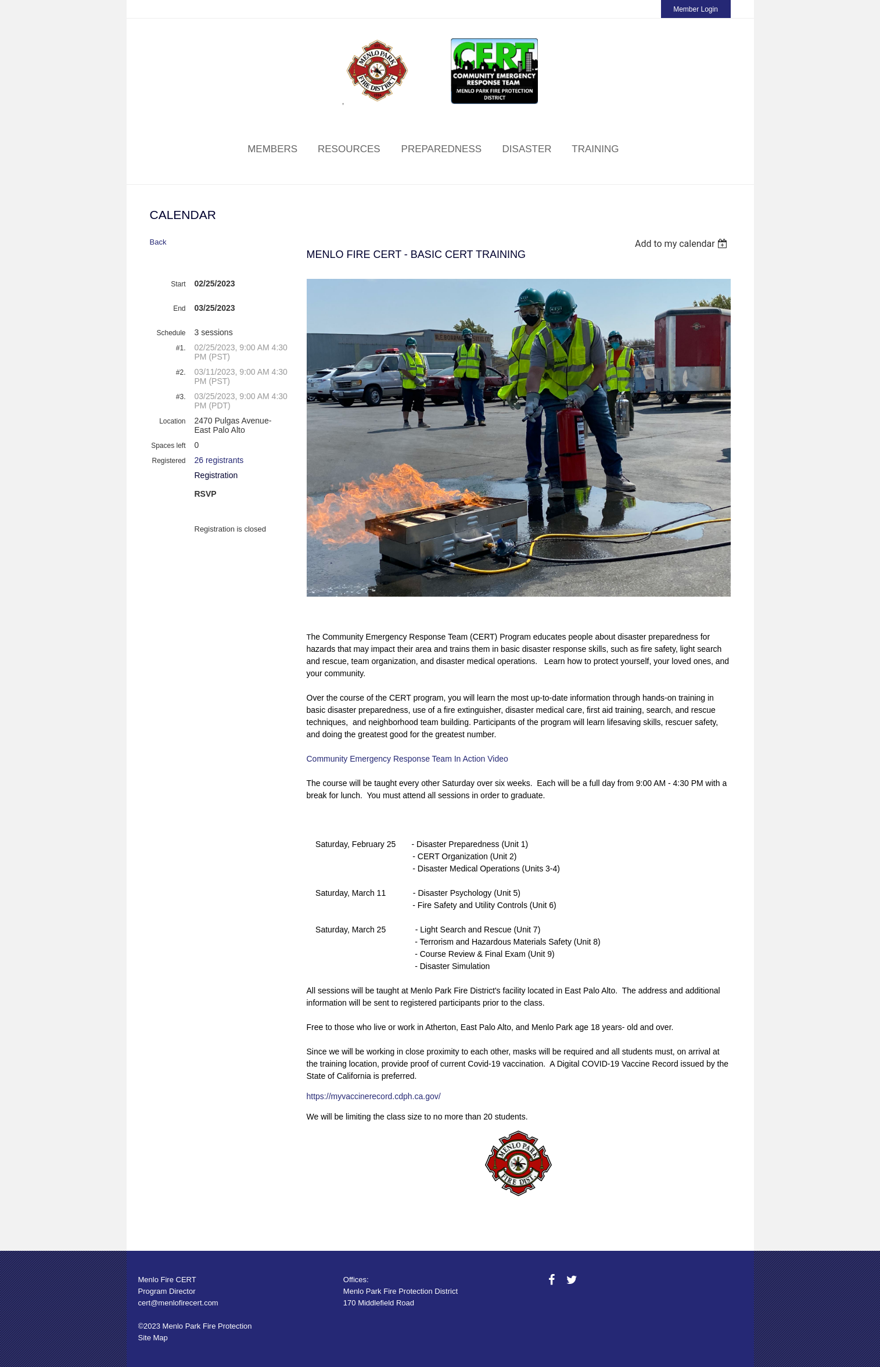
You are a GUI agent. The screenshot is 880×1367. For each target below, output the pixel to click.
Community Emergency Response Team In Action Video (409, 758)
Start (178, 284)
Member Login (695, 9)
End (179, 308)
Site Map (153, 1337)
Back (158, 242)
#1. (181, 348)
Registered (168, 461)
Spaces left (168, 446)
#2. (181, 372)
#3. (181, 397)
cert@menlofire (163, 1302)
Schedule (170, 333)
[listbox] (683, 243)
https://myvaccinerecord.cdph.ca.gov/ (374, 1096)
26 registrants (219, 460)
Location (172, 421)
